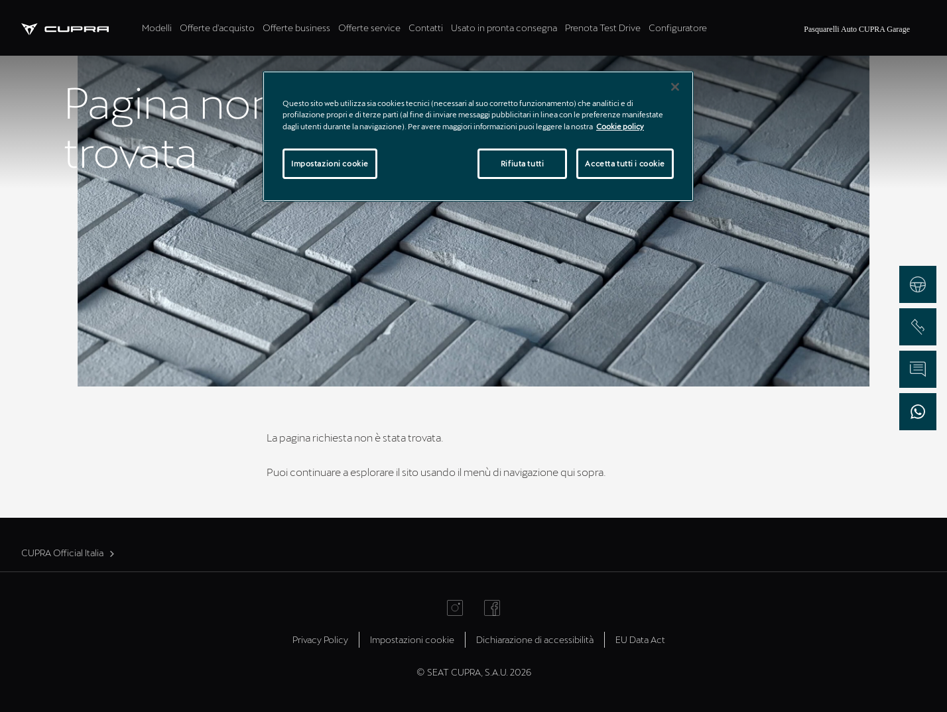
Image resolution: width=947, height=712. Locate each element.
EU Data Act (640, 639)
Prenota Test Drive (603, 27)
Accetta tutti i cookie (625, 163)
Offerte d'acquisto (217, 27)
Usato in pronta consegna (504, 27)
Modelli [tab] (157, 27)
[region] (478, 136)
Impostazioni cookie (412, 639)
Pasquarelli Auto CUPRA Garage (857, 29)
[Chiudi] (675, 86)
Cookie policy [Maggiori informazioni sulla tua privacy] (620, 126)
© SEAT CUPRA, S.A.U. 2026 (473, 672)
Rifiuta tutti (522, 163)
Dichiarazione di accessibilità (535, 639)
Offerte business (296, 27)
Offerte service (369, 27)
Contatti (426, 27)
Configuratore (678, 27)
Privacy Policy (320, 639)
